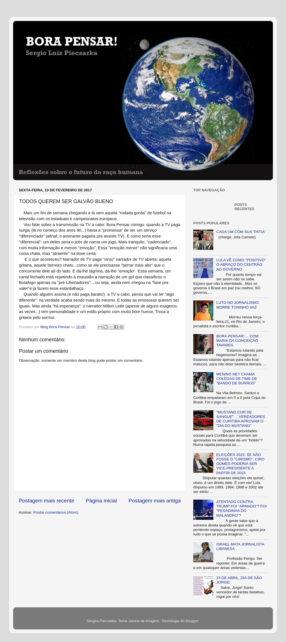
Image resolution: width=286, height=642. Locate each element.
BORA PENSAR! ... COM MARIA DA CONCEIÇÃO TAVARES (237, 340)
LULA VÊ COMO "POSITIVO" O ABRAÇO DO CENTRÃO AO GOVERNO (241, 264)
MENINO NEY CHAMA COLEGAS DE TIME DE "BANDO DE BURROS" (236, 378)
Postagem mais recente (46, 501)
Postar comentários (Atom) (56, 512)
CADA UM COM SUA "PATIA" (241, 232)
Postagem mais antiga (154, 501)
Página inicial (101, 501)
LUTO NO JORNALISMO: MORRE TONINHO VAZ (237, 304)
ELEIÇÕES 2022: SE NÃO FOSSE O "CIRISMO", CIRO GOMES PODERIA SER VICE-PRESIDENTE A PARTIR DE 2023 (240, 464)
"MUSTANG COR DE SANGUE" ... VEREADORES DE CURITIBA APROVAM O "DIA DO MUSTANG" (240, 419)
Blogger (191, 621)
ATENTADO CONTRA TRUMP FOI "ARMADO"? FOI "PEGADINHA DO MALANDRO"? (241, 509)
